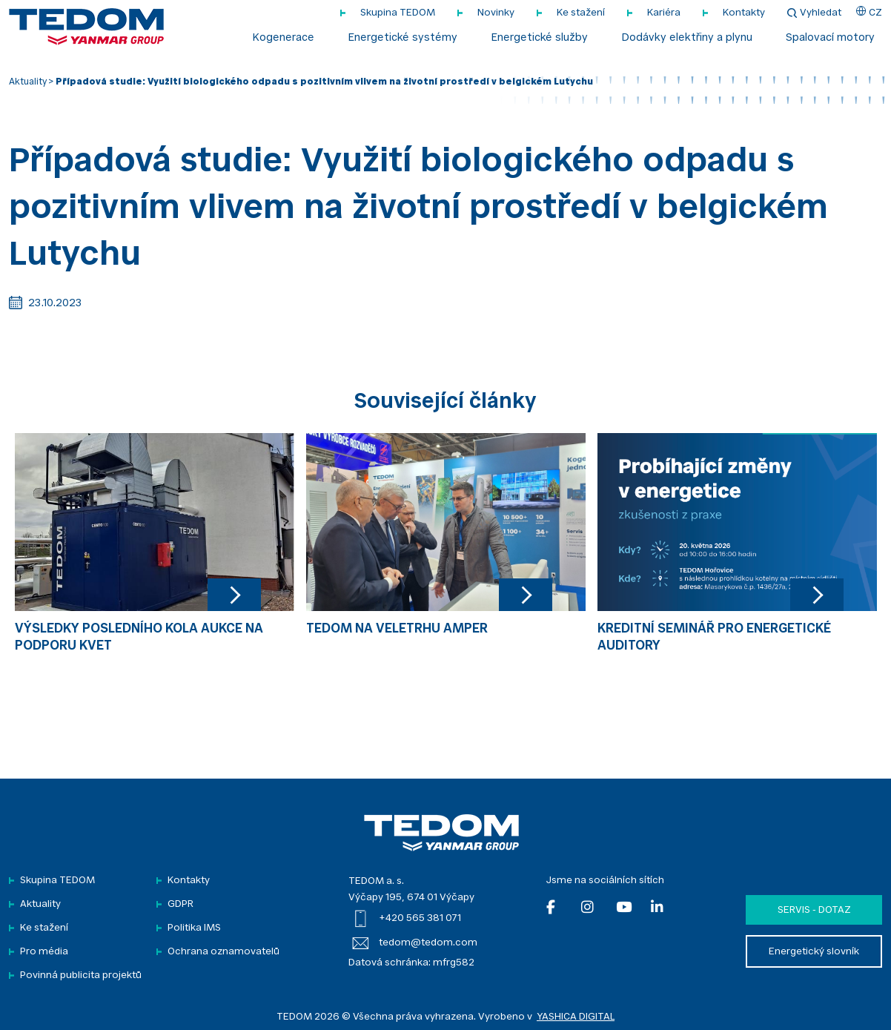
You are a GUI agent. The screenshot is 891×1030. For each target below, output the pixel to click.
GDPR (180, 904)
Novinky (495, 13)
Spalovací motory (830, 38)
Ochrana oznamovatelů (223, 952)
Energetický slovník (814, 952)
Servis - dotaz (814, 910)
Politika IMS (194, 928)
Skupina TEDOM (397, 13)
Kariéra (663, 13)
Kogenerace (283, 38)
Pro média (44, 952)
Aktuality (28, 82)
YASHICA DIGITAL (576, 1017)
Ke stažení (581, 13)
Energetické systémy (402, 38)
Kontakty (744, 13)
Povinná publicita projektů (81, 975)
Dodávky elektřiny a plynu (686, 38)
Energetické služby (539, 38)
